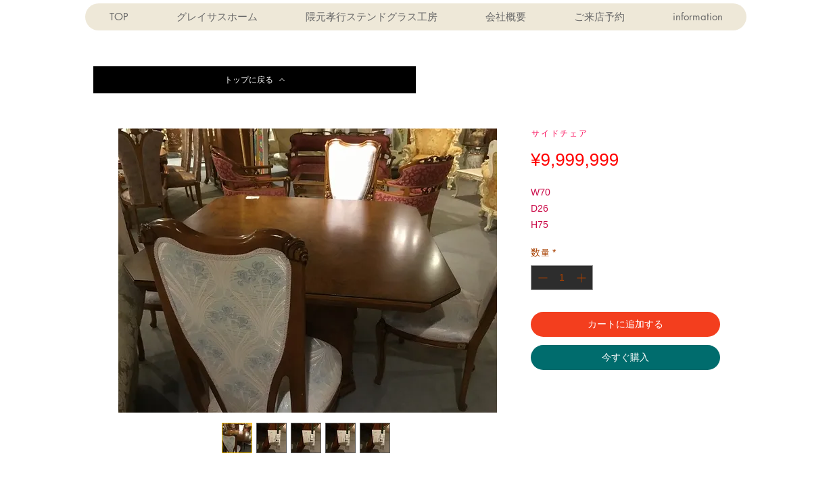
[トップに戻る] (254, 79)
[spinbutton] (562, 277)
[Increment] (582, 277)
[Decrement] (541, 277)
